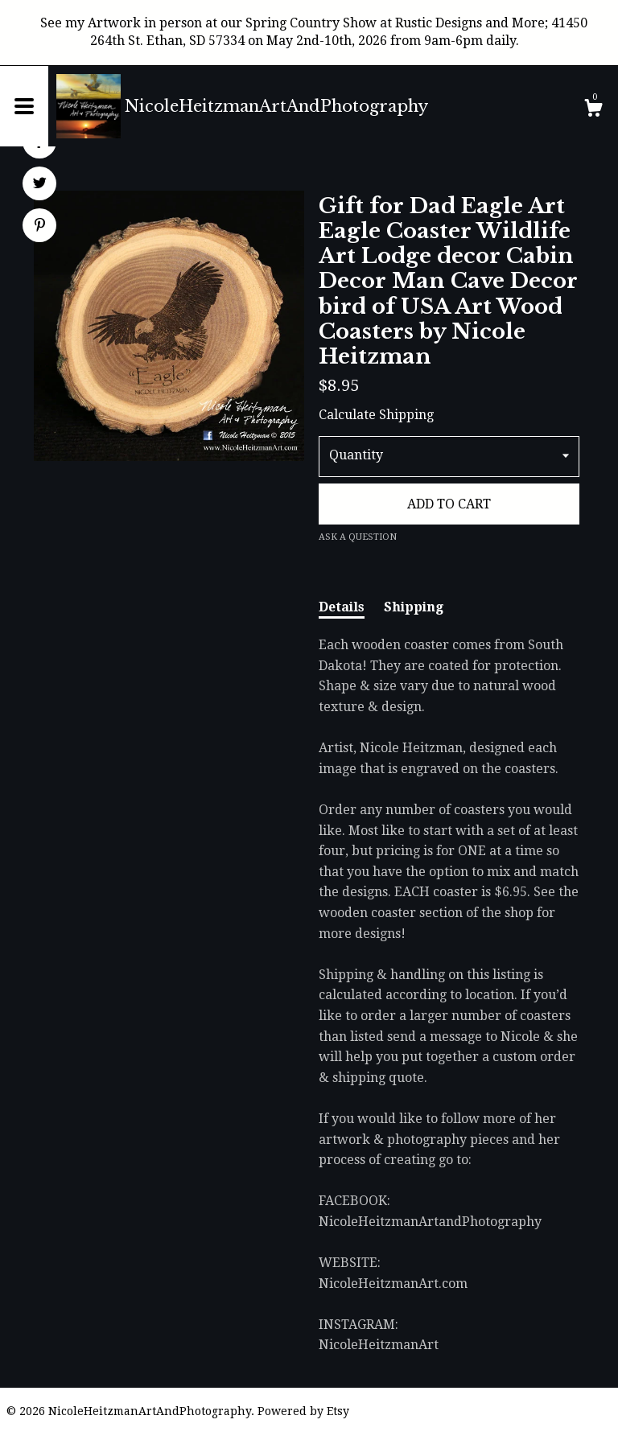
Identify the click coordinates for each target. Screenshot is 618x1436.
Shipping (413, 607)
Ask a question (358, 537)
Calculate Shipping (376, 414)
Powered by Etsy (303, 1411)
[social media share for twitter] (40, 185)
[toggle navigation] (24, 106)
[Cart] (593, 110)
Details (342, 607)
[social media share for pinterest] (40, 227)
